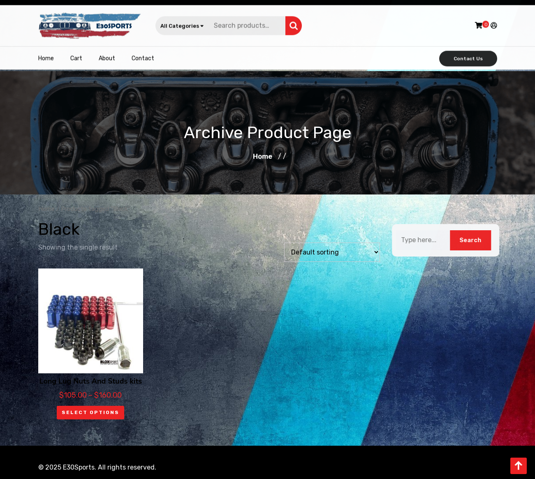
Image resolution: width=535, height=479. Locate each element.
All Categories (182, 23)
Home (46, 55)
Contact (143, 55)
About (107, 55)
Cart (76, 55)
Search (293, 23)
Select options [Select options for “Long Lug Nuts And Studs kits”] (90, 412)
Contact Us (468, 56)
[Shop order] (332, 252)
